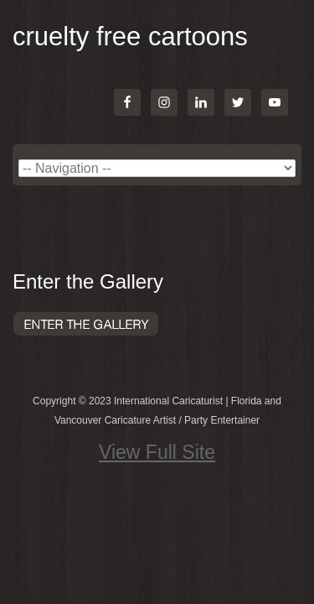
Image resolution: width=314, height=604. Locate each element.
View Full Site (157, 452)
